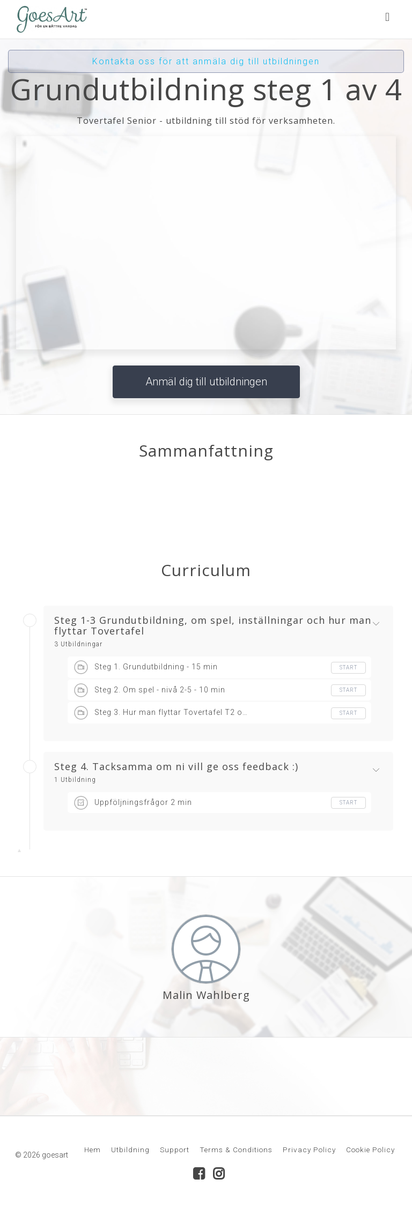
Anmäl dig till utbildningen (206, 381)
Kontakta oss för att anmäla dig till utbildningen (206, 61)
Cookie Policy (370, 1149)
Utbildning (130, 1149)
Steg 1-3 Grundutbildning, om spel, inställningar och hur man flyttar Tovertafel (212, 626)
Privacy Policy (309, 1149)
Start (348, 667)
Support (174, 1149)
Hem (92, 1149)
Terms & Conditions (236, 1149)
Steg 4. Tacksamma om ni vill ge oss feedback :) (176, 767)
